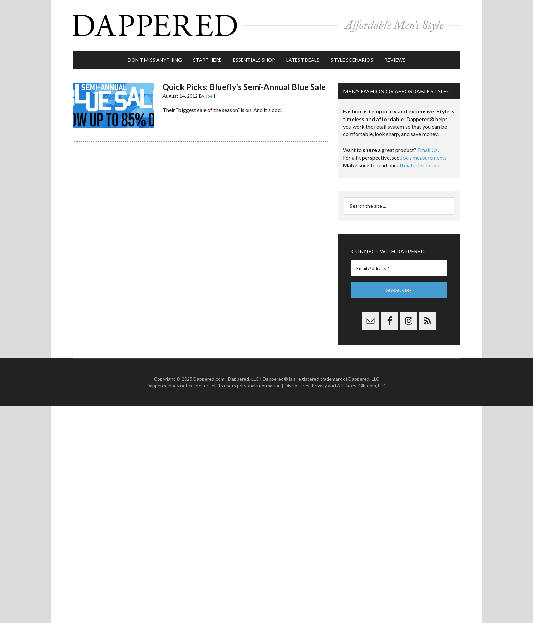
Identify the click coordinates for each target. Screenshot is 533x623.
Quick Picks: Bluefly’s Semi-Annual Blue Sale (244, 87)
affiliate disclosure (418, 165)
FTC (382, 385)
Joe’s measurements (423, 157)
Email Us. (428, 150)
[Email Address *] (399, 268)
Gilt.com (367, 385)
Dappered (266, 25)
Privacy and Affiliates (334, 385)
